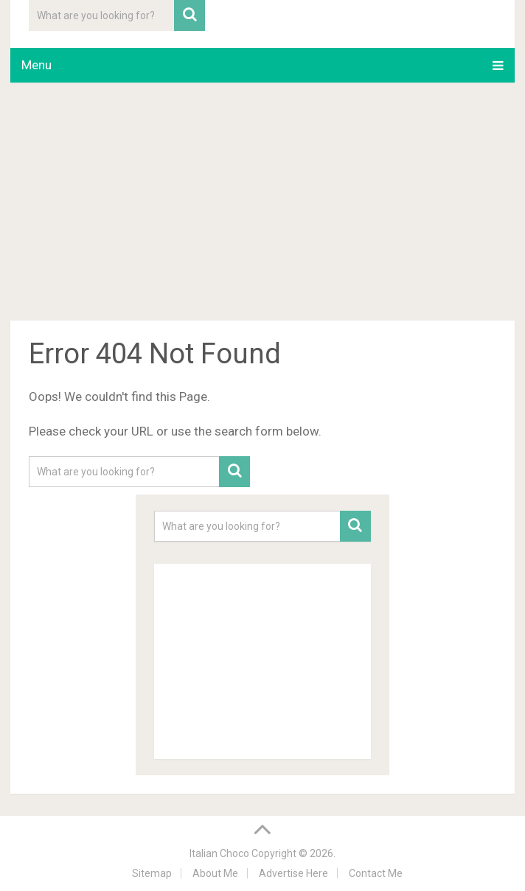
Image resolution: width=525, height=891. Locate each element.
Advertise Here (293, 873)
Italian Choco (219, 853)
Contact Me (376, 873)
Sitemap (152, 873)
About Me (215, 873)
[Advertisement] (262, 204)
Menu (36, 64)
